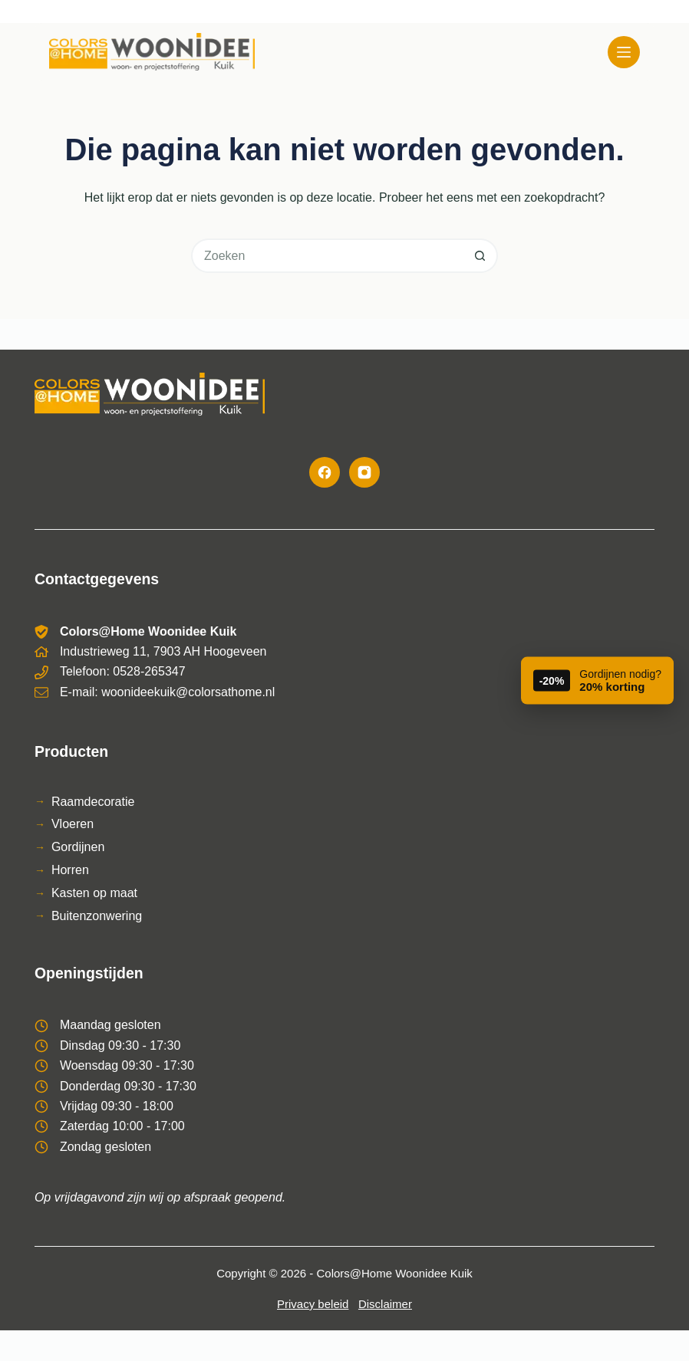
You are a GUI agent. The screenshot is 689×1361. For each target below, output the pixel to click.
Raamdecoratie (93, 801)
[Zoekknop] (480, 255)
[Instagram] (364, 472)
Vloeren (72, 823)
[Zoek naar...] (327, 255)
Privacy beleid (312, 1303)
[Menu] (624, 52)
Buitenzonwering (96, 915)
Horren (70, 869)
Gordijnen (77, 846)
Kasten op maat (94, 892)
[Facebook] (324, 472)
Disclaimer (385, 1303)
